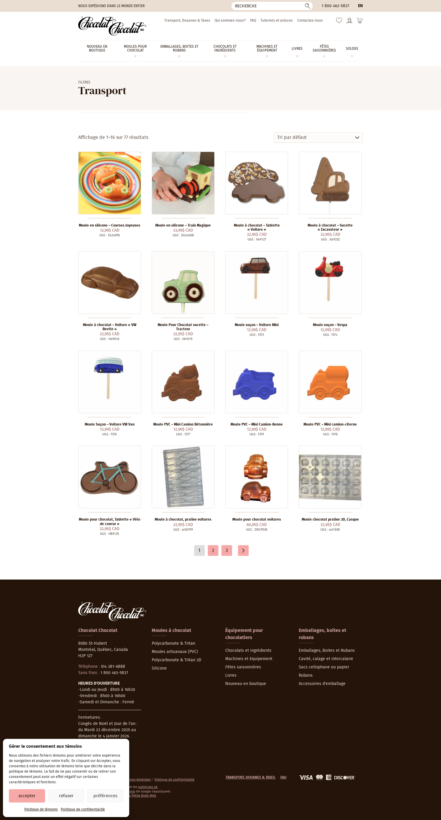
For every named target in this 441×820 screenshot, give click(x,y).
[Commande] (318, 137)
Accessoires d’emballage (322, 684)
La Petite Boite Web (141, 795)
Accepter (27, 796)
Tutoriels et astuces (277, 20)
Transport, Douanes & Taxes (187, 20)
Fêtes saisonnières (243, 667)
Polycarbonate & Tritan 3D (176, 660)
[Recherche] (272, 5)
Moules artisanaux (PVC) (175, 652)
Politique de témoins (41, 809)
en (360, 6)
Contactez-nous (310, 20)
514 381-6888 (113, 667)
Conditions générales (135, 779)
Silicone (159, 668)
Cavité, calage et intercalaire (326, 659)
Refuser (66, 796)
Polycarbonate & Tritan (173, 643)
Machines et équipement (248, 659)
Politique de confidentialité (83, 809)
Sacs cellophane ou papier (324, 667)
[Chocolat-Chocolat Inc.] (112, 26)
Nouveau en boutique (245, 684)
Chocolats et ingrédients (248, 651)
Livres (231, 675)
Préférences (105, 796)
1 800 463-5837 (335, 6)
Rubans (306, 675)
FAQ (253, 20)
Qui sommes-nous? (230, 20)
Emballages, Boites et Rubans (327, 651)
